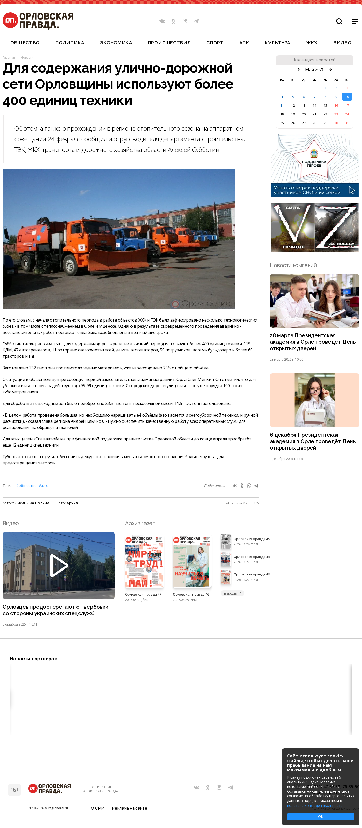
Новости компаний (293, 265)
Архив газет (140, 523)
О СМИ (98, 808)
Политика (70, 42)
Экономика (116, 42)
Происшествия (169, 42)
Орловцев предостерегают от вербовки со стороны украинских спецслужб (56, 610)
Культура (277, 42)
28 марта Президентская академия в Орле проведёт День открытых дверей (313, 342)
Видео (342, 42)
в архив (232, 593)
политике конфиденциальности (315, 805)
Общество (25, 42)
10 (347, 96)
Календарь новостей (314, 60)
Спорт (215, 42)
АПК (244, 42)
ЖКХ (312, 42)
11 (282, 105)
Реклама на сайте (129, 808)
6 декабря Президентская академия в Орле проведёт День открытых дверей (313, 441)
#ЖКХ (43, 485)
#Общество (26, 485)
